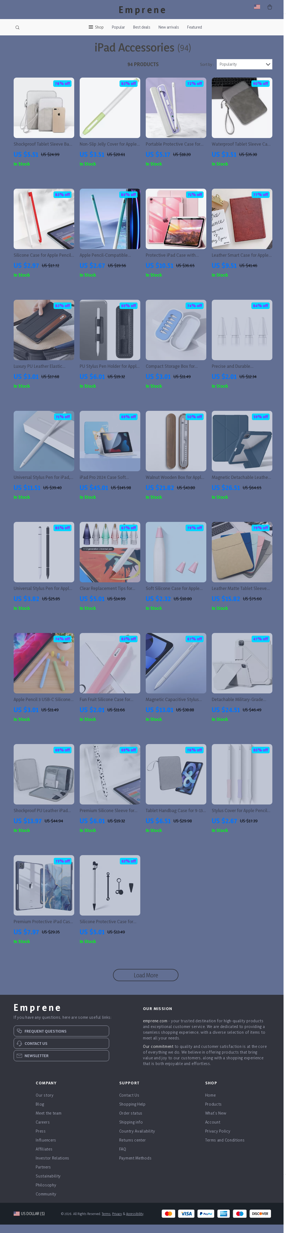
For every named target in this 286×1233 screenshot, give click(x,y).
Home (210, 1103)
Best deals (141, 27)
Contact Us (129, 1103)
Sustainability (48, 1184)
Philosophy (46, 1193)
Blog (40, 1112)
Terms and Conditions (225, 1148)
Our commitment (158, 1054)
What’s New (216, 1121)
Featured (194, 27)
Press (41, 1139)
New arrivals (169, 27)
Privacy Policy (218, 1139)
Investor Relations (52, 1166)
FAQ (122, 1157)
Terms (106, 1222)
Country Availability (137, 1139)
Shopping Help (132, 1112)
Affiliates (44, 1157)
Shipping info (131, 1130)
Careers (43, 1130)
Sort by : (207, 72)
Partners (43, 1175)
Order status (130, 1121)
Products (213, 1112)
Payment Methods (135, 1166)
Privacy (117, 1222)
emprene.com (155, 1029)
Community (46, 1202)
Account (213, 1130)
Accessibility (134, 1222)
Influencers (46, 1148)
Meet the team (48, 1121)
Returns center (132, 1148)
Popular (118, 27)
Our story (44, 1103)
